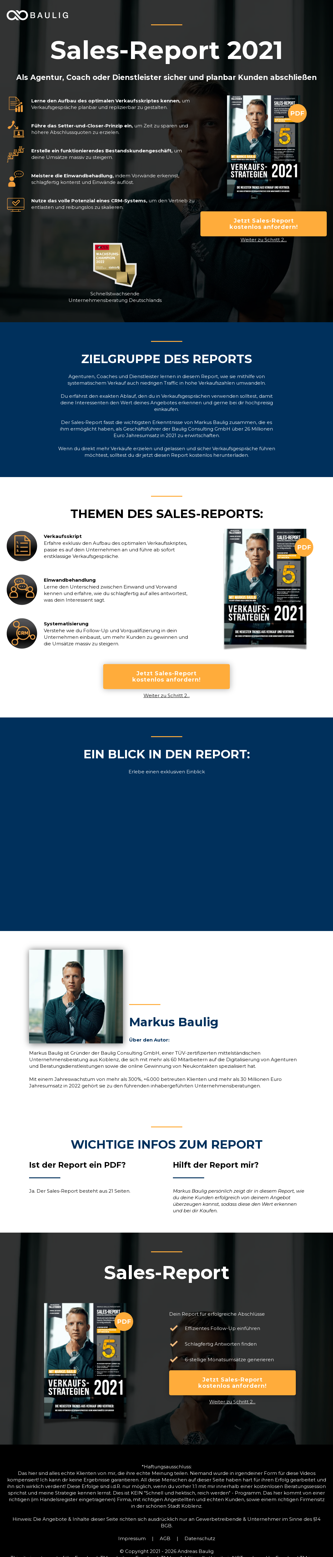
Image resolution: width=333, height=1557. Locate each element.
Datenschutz (199, 1538)
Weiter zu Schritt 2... (263, 240)
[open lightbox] (166, 853)
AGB (165, 1538)
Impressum (132, 1538)
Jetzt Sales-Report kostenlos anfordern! (264, 223)
